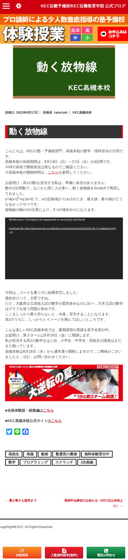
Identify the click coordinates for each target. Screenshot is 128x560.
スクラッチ (64, 462)
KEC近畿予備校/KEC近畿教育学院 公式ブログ (83, 6)
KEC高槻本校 (82, 112)
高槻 (30, 454)
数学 (12, 462)
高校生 (13, 454)
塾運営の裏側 (66, 454)
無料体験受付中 (96, 454)
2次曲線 (87, 462)
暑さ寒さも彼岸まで (20, 500)
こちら (53, 172)
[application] (64, 248)
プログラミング (35, 462)
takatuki (61, 112)
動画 (44, 454)
